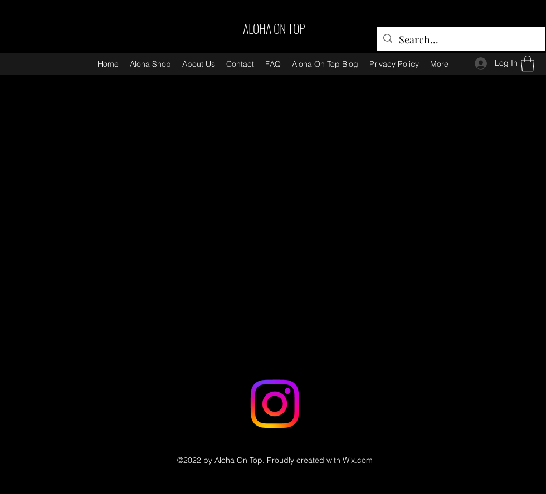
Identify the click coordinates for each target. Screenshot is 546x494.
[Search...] (460, 40)
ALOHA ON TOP (274, 28)
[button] (527, 64)
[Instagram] (274, 404)
